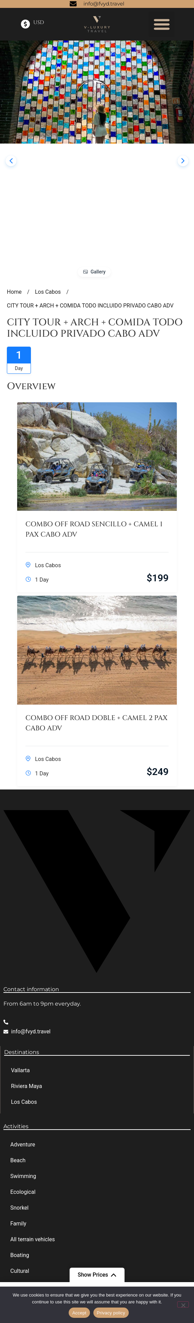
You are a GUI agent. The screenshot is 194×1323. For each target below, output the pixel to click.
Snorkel (19, 1207)
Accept (79, 1312)
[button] (161, 24)
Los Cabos (48, 565)
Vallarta (20, 1070)
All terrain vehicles (32, 1239)
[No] (183, 1304)
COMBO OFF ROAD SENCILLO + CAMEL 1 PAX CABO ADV (93, 529)
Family (18, 1223)
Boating (19, 1255)
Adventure (22, 1144)
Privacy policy (111, 1312)
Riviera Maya (26, 1086)
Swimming (23, 1176)
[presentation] (10, 160)
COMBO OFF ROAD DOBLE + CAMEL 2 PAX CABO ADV (96, 723)
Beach (17, 1160)
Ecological (22, 1192)
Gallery (98, 271)
